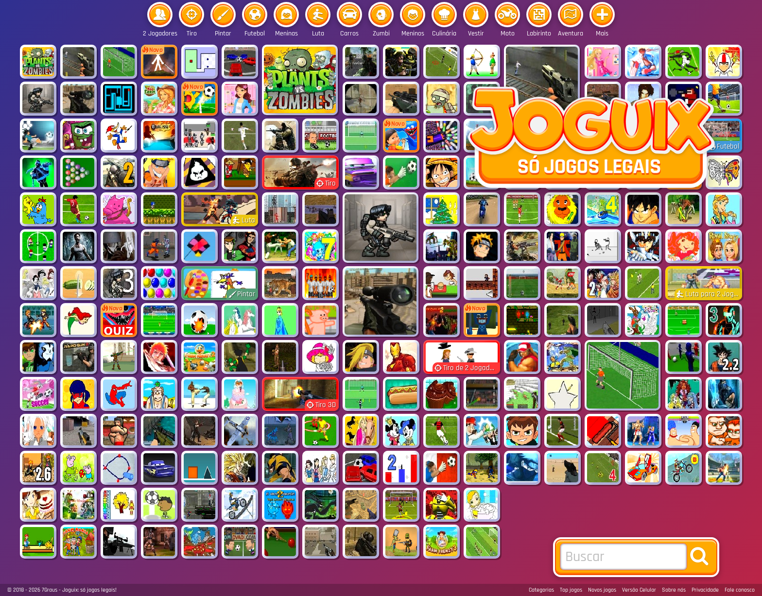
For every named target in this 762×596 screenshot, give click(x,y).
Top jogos (571, 590)
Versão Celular (639, 590)
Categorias (541, 590)
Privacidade (705, 590)
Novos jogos (602, 590)
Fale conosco (740, 590)
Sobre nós (674, 590)
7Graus (49, 590)
